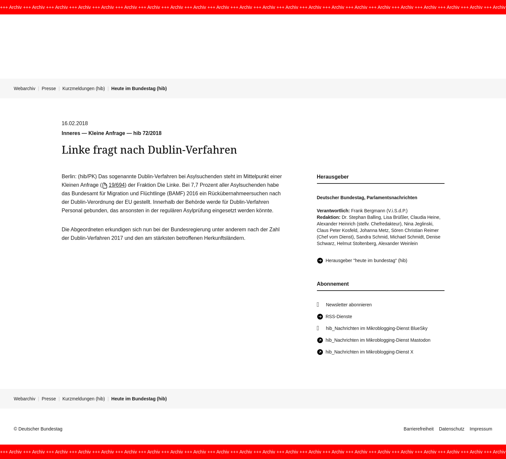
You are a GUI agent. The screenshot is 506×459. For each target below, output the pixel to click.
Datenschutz (451, 428)
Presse (49, 88)
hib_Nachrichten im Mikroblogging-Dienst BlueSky (376, 328)
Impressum (481, 428)
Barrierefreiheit (419, 428)
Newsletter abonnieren (349, 304)
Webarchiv (24, 88)
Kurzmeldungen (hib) (83, 88)
